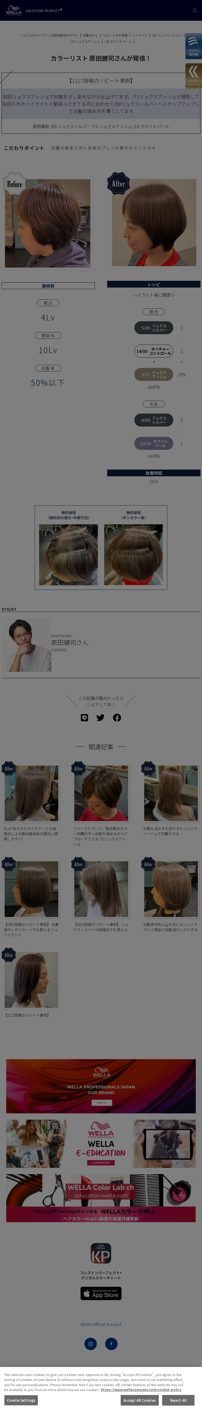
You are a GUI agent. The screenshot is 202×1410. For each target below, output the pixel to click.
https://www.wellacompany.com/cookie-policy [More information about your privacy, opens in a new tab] (141, 1400)
